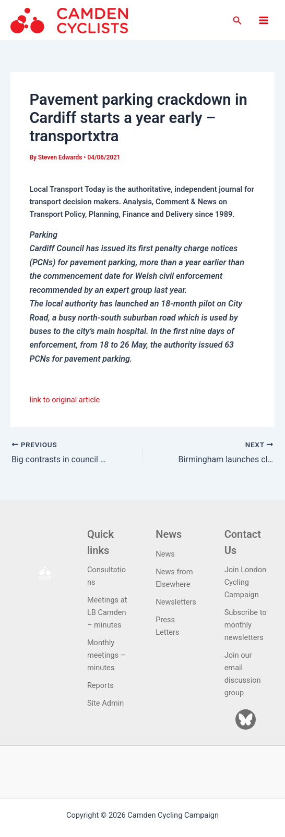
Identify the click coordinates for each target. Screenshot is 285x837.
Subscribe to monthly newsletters (245, 625)
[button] (237, 20)
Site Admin (105, 703)
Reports (100, 685)
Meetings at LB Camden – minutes (107, 612)
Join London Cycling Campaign (245, 582)
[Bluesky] (245, 719)
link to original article (64, 399)
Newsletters (176, 602)
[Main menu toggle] (264, 20)
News (165, 554)
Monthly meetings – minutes (106, 655)
